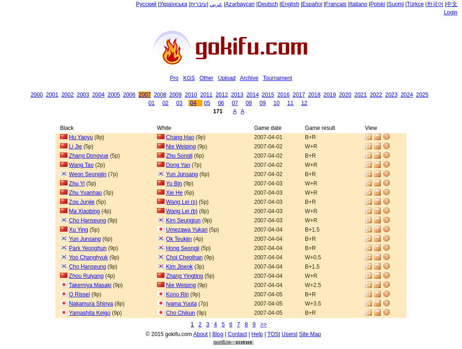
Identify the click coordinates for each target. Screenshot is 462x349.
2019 (329, 95)
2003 (83, 95)
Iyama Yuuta (181, 303)
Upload (227, 78)
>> (263, 324)
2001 (52, 95)
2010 (191, 95)
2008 (160, 95)
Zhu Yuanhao (85, 193)
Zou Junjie (81, 202)
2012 (222, 95)
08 (249, 103)
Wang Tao (81, 165)
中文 (451, 4)
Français (335, 4)
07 (235, 103)
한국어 (435, 4)
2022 (376, 95)
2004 (98, 95)
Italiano (358, 4)
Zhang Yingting (184, 276)
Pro (174, 78)
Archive (249, 78)
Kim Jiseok (179, 266)
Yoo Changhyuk (88, 257)
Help (257, 334)
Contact (237, 334)
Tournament (277, 78)
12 (304, 103)
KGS (189, 78)
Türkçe (415, 4)
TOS (273, 334)
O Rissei (79, 294)
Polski (377, 4)
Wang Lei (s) (181, 202)
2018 (314, 95)
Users (289, 334)
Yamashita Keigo (89, 313)
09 (263, 103)
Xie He (174, 193)
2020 (345, 95)
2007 (145, 95)
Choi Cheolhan (184, 257)
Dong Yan (178, 165)
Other (206, 78)
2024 (407, 95)
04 (193, 103)
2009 (176, 95)
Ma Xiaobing (84, 211)
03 (179, 103)
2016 (283, 95)
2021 (360, 95)
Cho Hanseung (87, 220)
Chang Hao (180, 137)
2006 (129, 95)
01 (151, 103)
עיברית (198, 4)
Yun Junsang (182, 174)
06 (221, 103)
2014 (252, 95)
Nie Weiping (180, 146)
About (200, 334)
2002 (67, 95)
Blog (217, 334)
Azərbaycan (240, 4)
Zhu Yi (77, 183)
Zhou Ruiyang (86, 276)
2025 (422, 95)
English (290, 4)
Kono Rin (177, 294)
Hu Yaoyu (81, 137)
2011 (206, 95)
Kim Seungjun (183, 220)
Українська (173, 4)
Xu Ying (78, 230)
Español (312, 4)
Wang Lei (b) (181, 211)
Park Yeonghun (87, 248)
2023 (391, 95)
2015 (268, 95)
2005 (114, 95)
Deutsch (268, 4)
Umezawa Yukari (186, 230)
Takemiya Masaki (90, 285)
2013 (237, 95)
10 (277, 103)
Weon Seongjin (87, 174)
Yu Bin (174, 183)
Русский (146, 4)
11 (290, 103)
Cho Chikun (180, 313)
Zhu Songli (179, 156)
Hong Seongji (182, 248)
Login (450, 12)
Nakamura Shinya (91, 303)
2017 (299, 95)
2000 (36, 95)
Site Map (310, 334)
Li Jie (75, 146)
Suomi (396, 4)
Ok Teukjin (179, 239)
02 (165, 103)
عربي (216, 4)
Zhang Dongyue (88, 156)
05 (207, 103)
